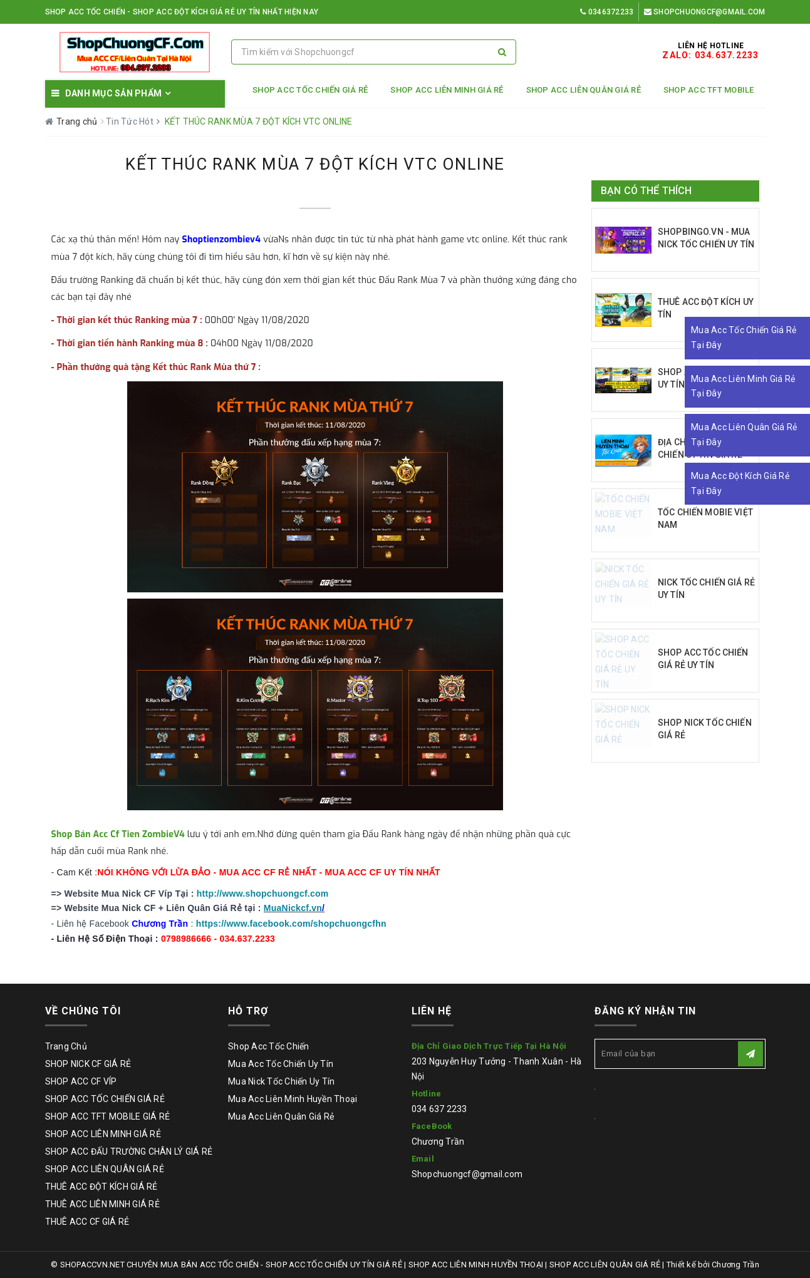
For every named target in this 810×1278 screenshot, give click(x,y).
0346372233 (606, 12)
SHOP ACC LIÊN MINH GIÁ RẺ (446, 90)
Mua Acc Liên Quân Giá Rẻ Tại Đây (744, 434)
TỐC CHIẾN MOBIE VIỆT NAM (705, 518)
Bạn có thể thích (646, 191)
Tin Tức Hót (130, 121)
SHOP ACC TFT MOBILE (708, 90)
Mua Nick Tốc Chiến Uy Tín (281, 1081)
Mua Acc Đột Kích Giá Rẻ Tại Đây (740, 483)
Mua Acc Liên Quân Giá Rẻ (281, 1116)
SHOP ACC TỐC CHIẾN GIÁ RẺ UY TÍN (703, 658)
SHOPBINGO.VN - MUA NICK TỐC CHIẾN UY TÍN (706, 238)
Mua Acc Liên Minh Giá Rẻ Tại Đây (743, 386)
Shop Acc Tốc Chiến (268, 1046)
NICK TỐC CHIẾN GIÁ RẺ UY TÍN (706, 588)
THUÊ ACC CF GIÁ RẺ (87, 1222)
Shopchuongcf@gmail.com (705, 12)
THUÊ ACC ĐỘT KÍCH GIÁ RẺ (101, 1187)
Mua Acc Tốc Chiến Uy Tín (280, 1064)
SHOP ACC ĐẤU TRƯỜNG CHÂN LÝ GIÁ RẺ (129, 1152)
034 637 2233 (439, 1109)
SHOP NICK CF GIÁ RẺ (88, 1064)
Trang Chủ (66, 1046)
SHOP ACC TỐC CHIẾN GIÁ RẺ (310, 90)
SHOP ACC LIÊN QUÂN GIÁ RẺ (583, 90)
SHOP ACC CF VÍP (81, 1081)
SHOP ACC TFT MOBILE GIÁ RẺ (107, 1116)
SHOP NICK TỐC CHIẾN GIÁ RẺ (705, 729)
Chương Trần (438, 1141)
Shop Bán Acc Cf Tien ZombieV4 (118, 834)
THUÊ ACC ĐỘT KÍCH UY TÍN (706, 308)
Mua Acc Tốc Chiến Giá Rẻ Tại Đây (743, 337)
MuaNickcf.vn (293, 908)
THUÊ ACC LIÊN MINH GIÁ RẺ (102, 1204)
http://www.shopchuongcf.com (263, 894)
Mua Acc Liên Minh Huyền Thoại (292, 1099)
